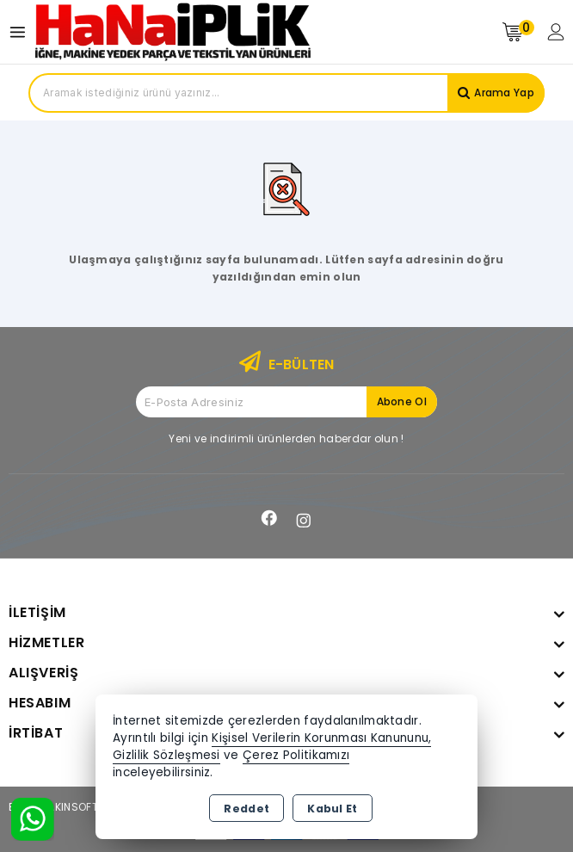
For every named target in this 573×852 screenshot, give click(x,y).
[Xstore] (173, 31)
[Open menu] (22, 32)
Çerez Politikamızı (296, 755)
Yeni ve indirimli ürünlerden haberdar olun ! (286, 438)
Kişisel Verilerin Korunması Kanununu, (321, 738)
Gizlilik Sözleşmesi (166, 755)
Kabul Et (332, 808)
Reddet (246, 808)
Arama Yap (504, 92)
